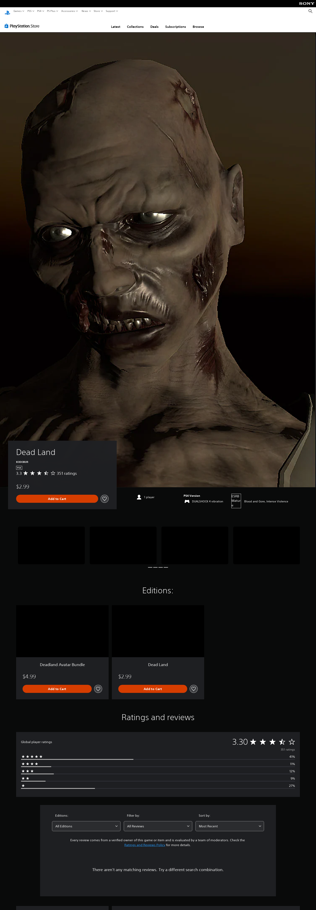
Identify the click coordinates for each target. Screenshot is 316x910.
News (84, 11)
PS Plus (51, 11)
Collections (135, 23)
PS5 (29, 11)
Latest (115, 23)
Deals (154, 23)
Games (18, 11)
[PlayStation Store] (23, 22)
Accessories (68, 11)
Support (110, 11)
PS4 (39, 11)
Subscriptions (175, 23)
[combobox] (86, 822)
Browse (198, 23)
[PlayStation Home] (7, 11)
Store (97, 11)
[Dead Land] (51, 541)
